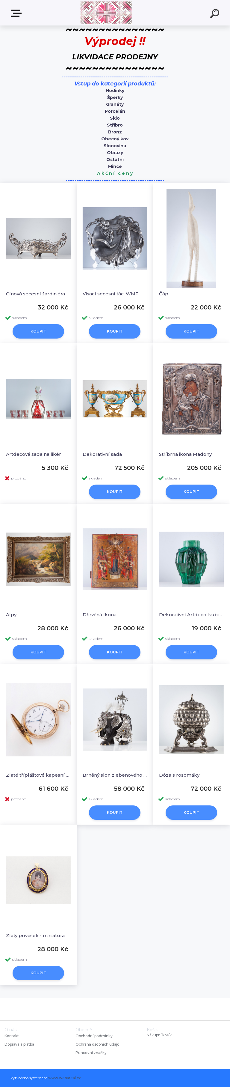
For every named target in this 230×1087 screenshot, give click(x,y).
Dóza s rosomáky (179, 775)
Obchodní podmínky (94, 1036)
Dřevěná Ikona (99, 614)
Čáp (163, 294)
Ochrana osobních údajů (97, 1044)
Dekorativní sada (102, 454)
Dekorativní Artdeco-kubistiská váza (191, 614)
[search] (215, 14)
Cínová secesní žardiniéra (35, 294)
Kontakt (12, 1036)
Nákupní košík (159, 1035)
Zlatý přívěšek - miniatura (35, 935)
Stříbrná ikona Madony (185, 454)
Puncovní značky (91, 1052)
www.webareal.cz (64, 1078)
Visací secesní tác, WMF (110, 294)
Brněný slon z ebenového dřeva (115, 775)
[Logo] (106, 12)
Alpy (11, 614)
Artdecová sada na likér (33, 454)
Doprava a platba (19, 1044)
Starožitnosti (17, 13)
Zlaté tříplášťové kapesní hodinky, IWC (38, 775)
